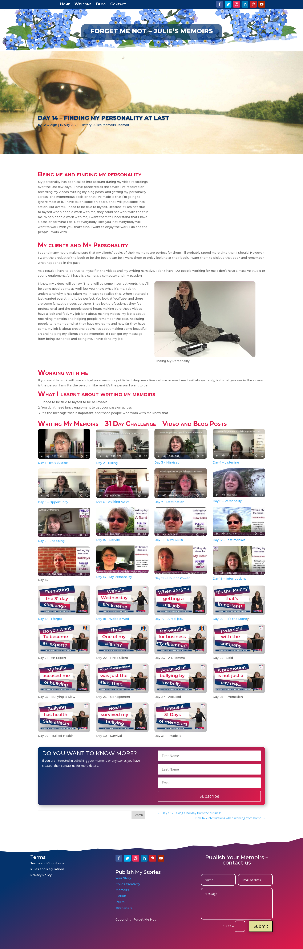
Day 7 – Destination (169, 502)
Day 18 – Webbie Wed (112, 619)
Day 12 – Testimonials (229, 540)
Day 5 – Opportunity (53, 502)
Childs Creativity (128, 884)
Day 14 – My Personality (114, 577)
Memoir (123, 125)
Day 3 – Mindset (166, 462)
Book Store (124, 908)
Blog (101, 3)
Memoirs (122, 890)
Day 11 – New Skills (168, 540)
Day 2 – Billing (107, 463)
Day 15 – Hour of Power (172, 578)
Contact (118, 3)
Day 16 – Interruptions (229, 578)
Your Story (123, 878)
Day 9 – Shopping (51, 541)
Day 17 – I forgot (50, 619)
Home (65, 3)
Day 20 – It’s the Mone (230, 619)
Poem (120, 902)
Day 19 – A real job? (168, 619)
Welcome (83, 3)
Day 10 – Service (108, 540)
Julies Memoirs (104, 125)
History (86, 125)
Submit (261, 926)
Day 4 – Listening (226, 462)
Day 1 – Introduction (53, 463)
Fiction (121, 896)
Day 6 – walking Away (112, 502)
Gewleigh (50, 125)
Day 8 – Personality (227, 501)
